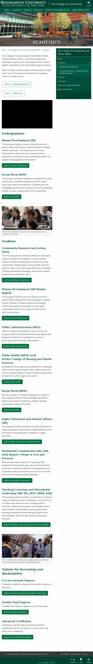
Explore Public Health (12, 382)
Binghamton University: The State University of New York (23, 3)
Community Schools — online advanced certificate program (73, 72)
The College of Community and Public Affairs (24, 50)
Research (27, 10)
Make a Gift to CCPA (80, 10)
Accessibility (64, 654)
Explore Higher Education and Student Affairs (22, 441)
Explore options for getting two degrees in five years (25, 593)
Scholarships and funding (68, 67)
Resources (38, 10)
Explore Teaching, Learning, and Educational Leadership (26, 524)
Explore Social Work (11, 197)
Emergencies (75, 654)
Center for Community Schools (57, 10)
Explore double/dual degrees (15, 612)
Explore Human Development (15, 165)
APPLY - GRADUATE (14, 93)
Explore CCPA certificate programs (17, 637)
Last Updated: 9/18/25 (46, 662)
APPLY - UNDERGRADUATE (17, 84)
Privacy (84, 654)
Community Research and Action (17, 280)
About (7, 10)
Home (4, 50)
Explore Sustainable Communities (17, 480)
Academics (17, 10)
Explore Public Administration (15, 346)
